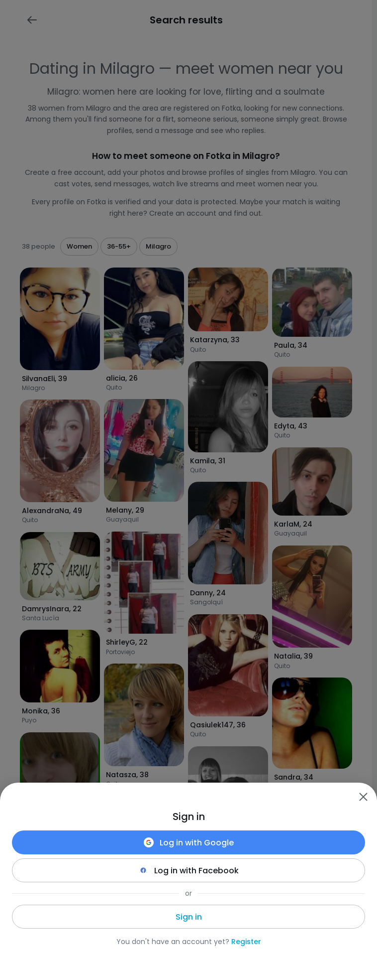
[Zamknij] (363, 797)
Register (246, 942)
